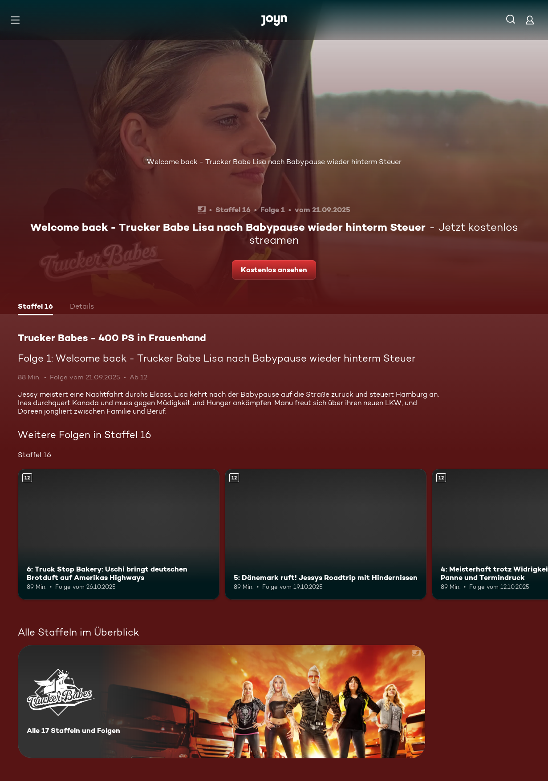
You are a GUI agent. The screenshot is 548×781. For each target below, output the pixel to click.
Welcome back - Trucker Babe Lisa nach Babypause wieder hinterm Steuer (274, 161)
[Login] (530, 20)
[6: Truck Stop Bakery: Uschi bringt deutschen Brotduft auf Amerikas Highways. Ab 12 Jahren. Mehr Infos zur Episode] (118, 534)
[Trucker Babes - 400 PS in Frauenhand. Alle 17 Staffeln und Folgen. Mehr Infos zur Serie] (221, 701)
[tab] (35, 307)
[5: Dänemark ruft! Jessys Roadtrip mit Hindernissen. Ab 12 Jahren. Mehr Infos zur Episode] (325, 534)
